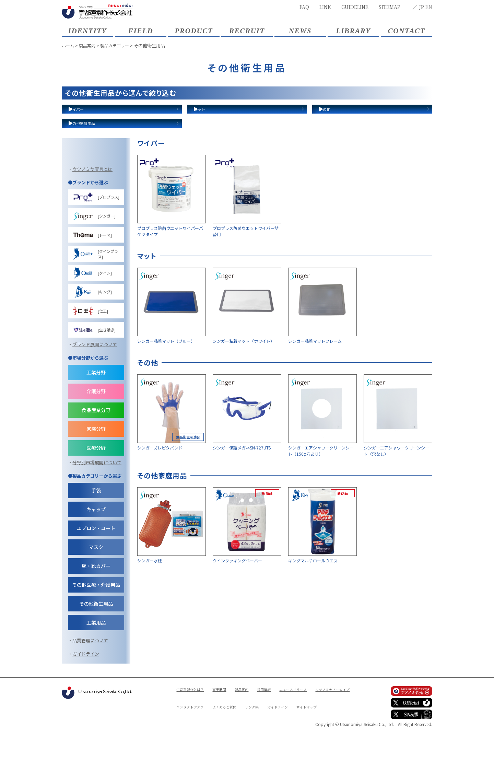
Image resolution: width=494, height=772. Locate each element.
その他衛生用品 (96, 648)
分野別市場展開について (96, 507)
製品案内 (89, 45)
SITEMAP (389, 6)
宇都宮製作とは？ (192, 734)
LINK (325, 6)
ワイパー (87, 116)
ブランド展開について (94, 389)
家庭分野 (96, 473)
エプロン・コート (96, 572)
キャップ (96, 553)
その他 (335, 116)
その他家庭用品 (96, 143)
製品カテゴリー (118, 45)
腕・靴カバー (96, 610)
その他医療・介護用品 (96, 629)
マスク (96, 591)
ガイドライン (85, 698)
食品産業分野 (96, 454)
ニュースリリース (309, 734)
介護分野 (96, 435)
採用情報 (276, 734)
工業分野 (96, 416)
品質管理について (90, 685)
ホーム (68, 45)
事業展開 (226, 734)
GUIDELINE (354, 6)
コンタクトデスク (242, 745)
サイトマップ (222, 757)
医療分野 (96, 492)
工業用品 (96, 667)
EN (428, 6)
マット (210, 116)
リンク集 (313, 745)
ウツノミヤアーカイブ (196, 745)
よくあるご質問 (282, 745)
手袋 (96, 534)
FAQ (304, 6)
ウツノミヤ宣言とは (92, 213)
